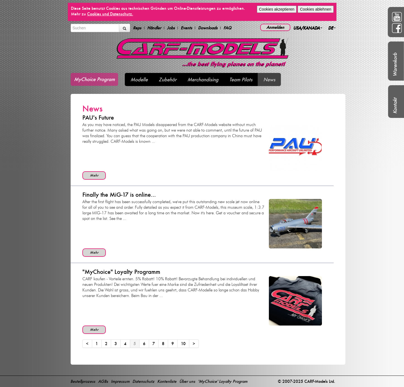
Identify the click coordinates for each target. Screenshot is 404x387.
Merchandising (202, 79)
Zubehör (167, 79)
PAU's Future (98, 117)
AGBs (103, 381)
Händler (154, 28)
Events (186, 28)
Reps (137, 28)
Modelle (139, 79)
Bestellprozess (82, 381)
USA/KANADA (307, 27)
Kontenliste (166, 381)
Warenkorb (395, 65)
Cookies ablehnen (315, 9)
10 (183, 343)
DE (332, 27)
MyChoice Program (94, 79)
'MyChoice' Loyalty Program (222, 381)
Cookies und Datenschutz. (110, 13)
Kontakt (395, 106)
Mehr (94, 175)
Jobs (171, 28)
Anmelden (275, 27)
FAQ (227, 28)
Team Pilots (240, 79)
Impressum (120, 381)
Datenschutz (143, 381)
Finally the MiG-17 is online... (119, 194)
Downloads (207, 28)
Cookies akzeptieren (277, 9)
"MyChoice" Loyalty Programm (121, 272)
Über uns (187, 381)
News (269, 79)
